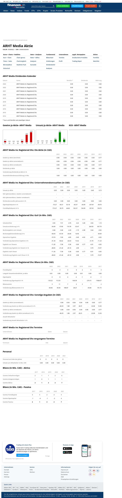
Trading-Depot (77, 61)
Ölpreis (82, 489)
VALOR (5, 49)
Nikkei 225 (61, 487)
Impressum (64, 470)
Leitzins (88, 489)
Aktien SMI (7, 487)
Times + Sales (7, 61)
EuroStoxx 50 (34, 487)
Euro (43, 1)
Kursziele (33, 65)
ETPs (39, 11)
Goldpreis (81, 487)
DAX (33, 1)
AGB (62, 477)
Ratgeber (98, 11)
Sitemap (6, 477)
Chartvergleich (21, 61)
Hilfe (31, 470)
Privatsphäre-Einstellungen (69, 479)
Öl (95, 1)
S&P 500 (69, 487)
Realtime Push (21, 65)
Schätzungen (50, 61)
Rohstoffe (68, 11)
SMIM (22, 487)
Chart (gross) (21, 57)
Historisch (6, 68)
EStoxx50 (55, 1)
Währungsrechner (72, 489)
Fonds (27, 11)
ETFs (33, 11)
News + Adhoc (35, 57)
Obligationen (87, 11)
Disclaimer (64, 474)
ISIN (17, 49)
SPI (14, 1)
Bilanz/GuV (49, 57)
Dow (23, 1)
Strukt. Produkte (57, 11)
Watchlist (96, 61)
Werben (32, 472)
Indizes (19, 11)
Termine (61, 57)
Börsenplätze (7, 65)
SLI (17, 487)
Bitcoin (76, 1)
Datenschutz (65, 472)
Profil (60, 61)
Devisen (77, 11)
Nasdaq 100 (52, 487)
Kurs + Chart (7, 57)
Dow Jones (43, 487)
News (12, 11)
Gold (66, 1)
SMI (4, 1)
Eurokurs (15, 489)
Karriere (6, 472)
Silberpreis (23, 489)
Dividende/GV (50, 65)
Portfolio (96, 57)
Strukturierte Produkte (79, 57)
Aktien (5, 11)
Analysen (33, 61)
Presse (6, 474)
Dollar (87, 1)
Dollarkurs (7, 489)
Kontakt (6, 470)
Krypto (45, 11)
